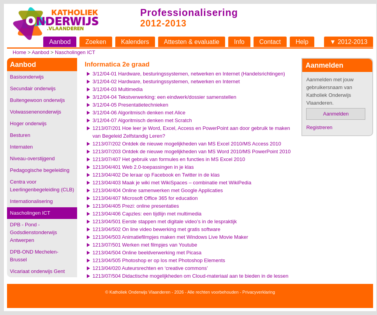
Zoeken (95, 41)
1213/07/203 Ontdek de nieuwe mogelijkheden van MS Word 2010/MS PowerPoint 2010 (192, 151)
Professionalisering (189, 12)
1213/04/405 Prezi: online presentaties (136, 206)
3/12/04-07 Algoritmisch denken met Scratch (142, 120)
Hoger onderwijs (28, 123)
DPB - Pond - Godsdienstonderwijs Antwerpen (33, 232)
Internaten (21, 147)
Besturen (20, 135)
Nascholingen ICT (75, 52)
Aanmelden (336, 114)
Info (239, 41)
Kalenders (135, 41)
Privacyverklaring (258, 292)
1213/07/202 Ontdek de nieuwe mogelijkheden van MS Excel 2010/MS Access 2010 (187, 144)
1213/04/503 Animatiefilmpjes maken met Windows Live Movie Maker (170, 237)
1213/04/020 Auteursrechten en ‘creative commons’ (150, 268)
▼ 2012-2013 (349, 41)
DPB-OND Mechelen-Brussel (34, 255)
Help (302, 41)
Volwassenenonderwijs (36, 112)
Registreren (319, 127)
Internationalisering (31, 201)
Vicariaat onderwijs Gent (37, 271)
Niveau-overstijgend (32, 158)
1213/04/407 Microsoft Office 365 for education (145, 198)
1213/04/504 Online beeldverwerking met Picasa (147, 253)
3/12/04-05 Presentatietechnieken (130, 105)
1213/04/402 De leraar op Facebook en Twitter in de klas (156, 175)
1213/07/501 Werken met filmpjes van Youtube (145, 245)
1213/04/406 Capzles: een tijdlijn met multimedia (147, 214)
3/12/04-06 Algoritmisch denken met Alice (139, 113)
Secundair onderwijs (33, 88)
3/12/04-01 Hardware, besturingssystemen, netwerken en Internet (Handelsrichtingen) (189, 74)
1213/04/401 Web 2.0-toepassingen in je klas (143, 167)
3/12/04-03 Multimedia (118, 89)
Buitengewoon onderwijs (37, 100)
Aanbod (59, 41)
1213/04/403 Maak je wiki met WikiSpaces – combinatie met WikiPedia (172, 183)
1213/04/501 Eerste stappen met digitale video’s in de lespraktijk (165, 221)
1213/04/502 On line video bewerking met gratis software (156, 229)
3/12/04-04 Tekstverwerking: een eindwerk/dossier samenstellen (164, 97)
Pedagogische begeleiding (40, 170)
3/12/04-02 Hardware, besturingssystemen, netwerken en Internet (166, 81)
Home (19, 52)
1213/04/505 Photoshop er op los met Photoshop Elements (159, 260)
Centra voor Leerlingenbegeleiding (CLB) (42, 185)
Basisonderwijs (27, 77)
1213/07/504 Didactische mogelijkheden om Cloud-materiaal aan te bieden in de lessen (191, 276)
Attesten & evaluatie (191, 41)
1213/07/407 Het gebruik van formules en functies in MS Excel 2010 (169, 159)
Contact (270, 41)
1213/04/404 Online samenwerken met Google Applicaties (158, 190)
